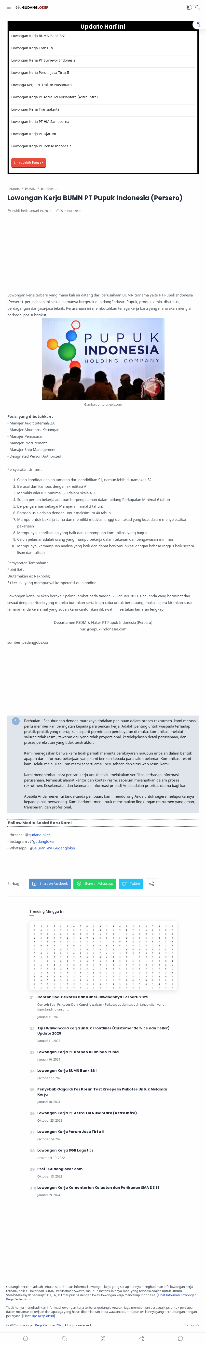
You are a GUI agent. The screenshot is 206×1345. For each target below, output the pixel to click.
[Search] (197, 7)
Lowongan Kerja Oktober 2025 (41, 1325)
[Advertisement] (103, 257)
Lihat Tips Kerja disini (38, 1316)
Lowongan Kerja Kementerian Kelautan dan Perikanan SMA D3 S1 (98, 1187)
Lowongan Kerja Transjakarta (35, 109)
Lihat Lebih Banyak (28, 162)
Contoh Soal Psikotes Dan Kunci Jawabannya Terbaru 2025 (92, 997)
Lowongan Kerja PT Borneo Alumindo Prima (78, 1052)
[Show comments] (180, 1338)
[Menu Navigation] (8, 7)
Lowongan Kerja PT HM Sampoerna (40, 121)
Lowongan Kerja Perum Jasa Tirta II (40, 72)
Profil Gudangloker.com (59, 1168)
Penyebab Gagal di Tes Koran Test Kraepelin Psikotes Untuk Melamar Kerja (102, 1092)
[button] (189, 7)
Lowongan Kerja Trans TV (32, 48)
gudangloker (39, 834)
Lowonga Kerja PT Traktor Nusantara (41, 84)
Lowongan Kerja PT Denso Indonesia (41, 146)
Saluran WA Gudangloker (54, 847)
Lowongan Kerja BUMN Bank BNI (38, 35)
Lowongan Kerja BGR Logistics (65, 1150)
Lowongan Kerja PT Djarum (33, 133)
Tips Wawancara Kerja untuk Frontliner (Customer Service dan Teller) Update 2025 (103, 1031)
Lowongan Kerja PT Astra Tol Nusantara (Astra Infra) (54, 97)
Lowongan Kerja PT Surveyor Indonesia (43, 60)
